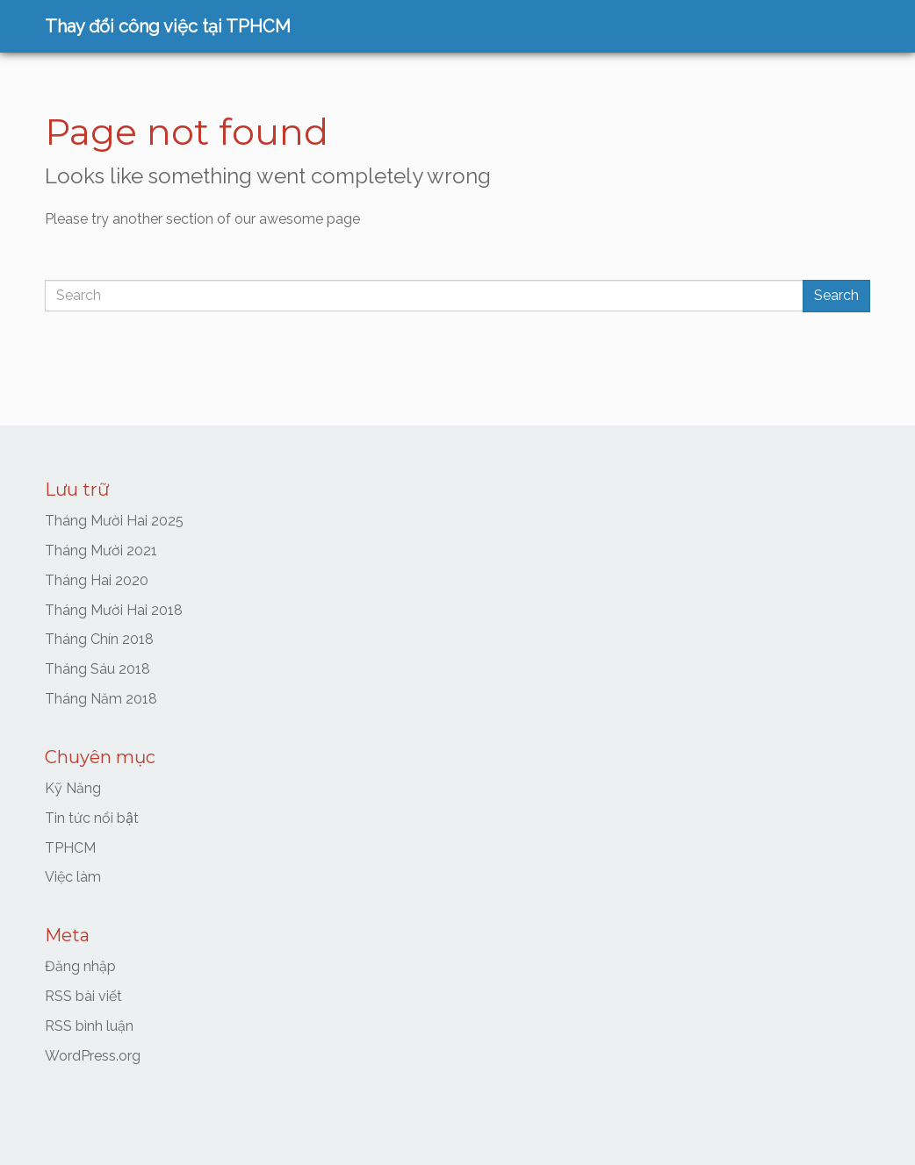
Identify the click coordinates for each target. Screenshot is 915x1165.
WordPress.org (92, 1055)
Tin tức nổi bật (92, 818)
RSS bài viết (83, 996)
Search (836, 295)
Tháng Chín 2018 (99, 639)
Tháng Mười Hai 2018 (114, 610)
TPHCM (70, 848)
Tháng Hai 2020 (96, 580)
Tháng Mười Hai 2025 (114, 520)
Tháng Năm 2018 (101, 698)
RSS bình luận (89, 1026)
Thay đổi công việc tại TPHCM (168, 26)
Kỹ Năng (73, 788)
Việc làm (73, 876)
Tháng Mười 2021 (101, 550)
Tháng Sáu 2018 (97, 669)
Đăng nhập (80, 966)
